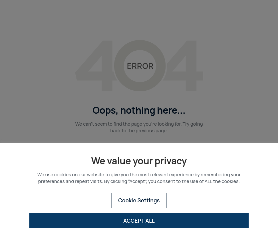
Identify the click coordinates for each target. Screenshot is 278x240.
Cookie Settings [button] (139, 200)
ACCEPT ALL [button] (139, 220)
